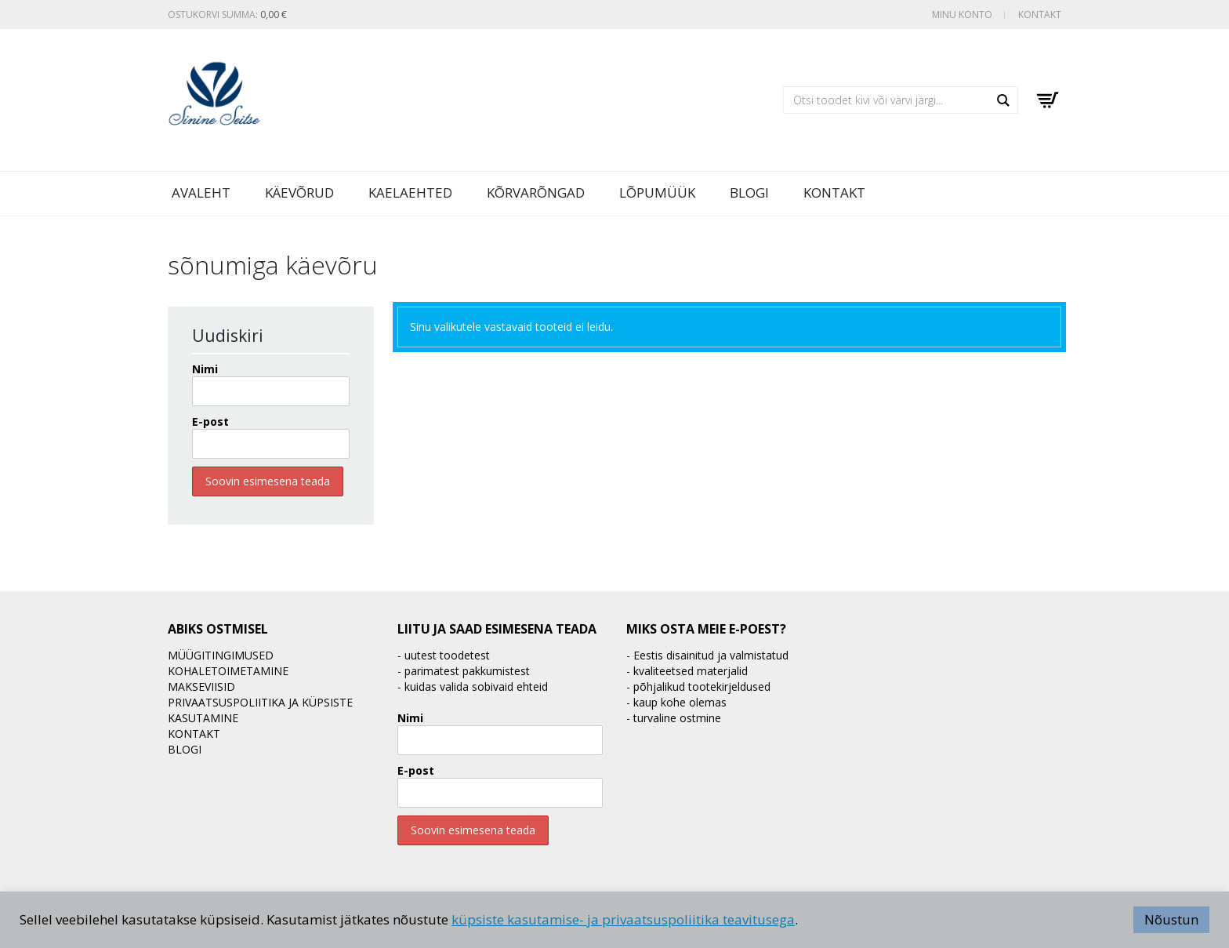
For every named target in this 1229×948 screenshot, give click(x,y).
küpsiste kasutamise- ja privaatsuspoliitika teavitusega (623, 919)
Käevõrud (299, 192)
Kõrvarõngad (536, 192)
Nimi (205, 368)
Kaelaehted (410, 192)
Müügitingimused (221, 655)
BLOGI (749, 192)
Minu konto (962, 14)
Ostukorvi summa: (227, 14)
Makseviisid (201, 686)
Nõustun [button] (1171, 919)
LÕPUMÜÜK (657, 192)
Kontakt (1039, 14)
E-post (210, 421)
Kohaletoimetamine (228, 670)
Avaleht (201, 192)
